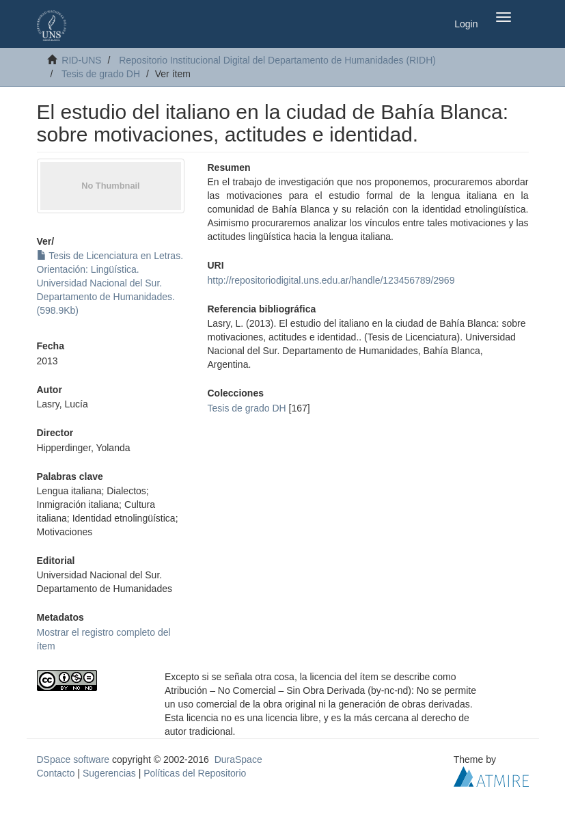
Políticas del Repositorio (194, 773)
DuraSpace (238, 759)
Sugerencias (109, 773)
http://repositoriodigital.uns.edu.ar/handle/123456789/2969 (331, 280)
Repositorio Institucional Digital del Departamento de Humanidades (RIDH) (277, 60)
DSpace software (73, 759)
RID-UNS (81, 60)
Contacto (56, 773)
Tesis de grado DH (100, 73)
